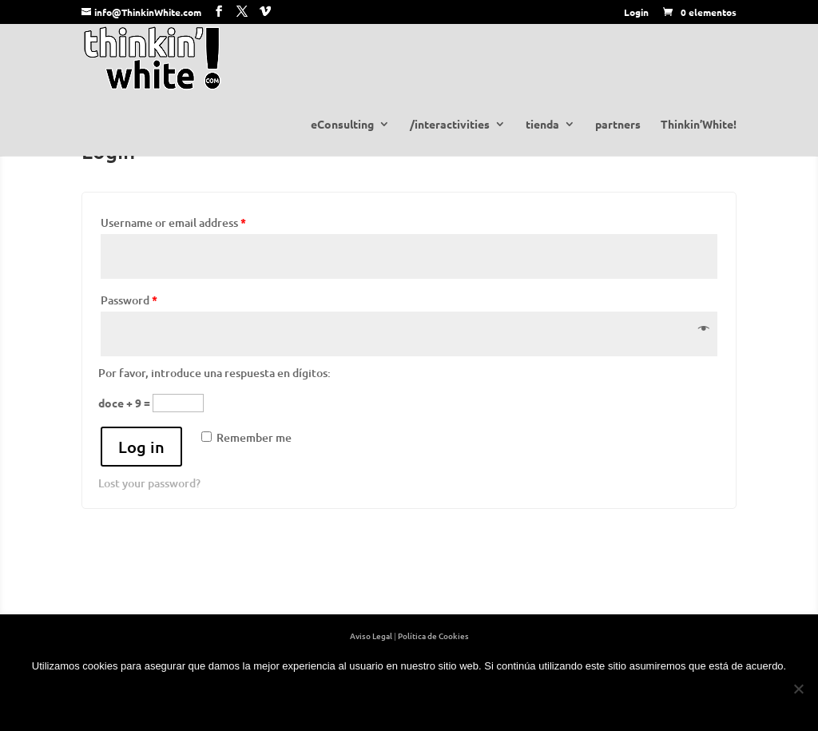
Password (129, 300)
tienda (542, 124)
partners (618, 124)
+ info (446, 699)
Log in (141, 446)
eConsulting (342, 124)
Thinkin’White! (699, 124)
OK (371, 699)
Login (636, 12)
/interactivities (450, 124)
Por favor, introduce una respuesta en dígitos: (214, 372)
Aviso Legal (371, 636)
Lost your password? (149, 483)
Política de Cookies (433, 636)
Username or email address (173, 222)
